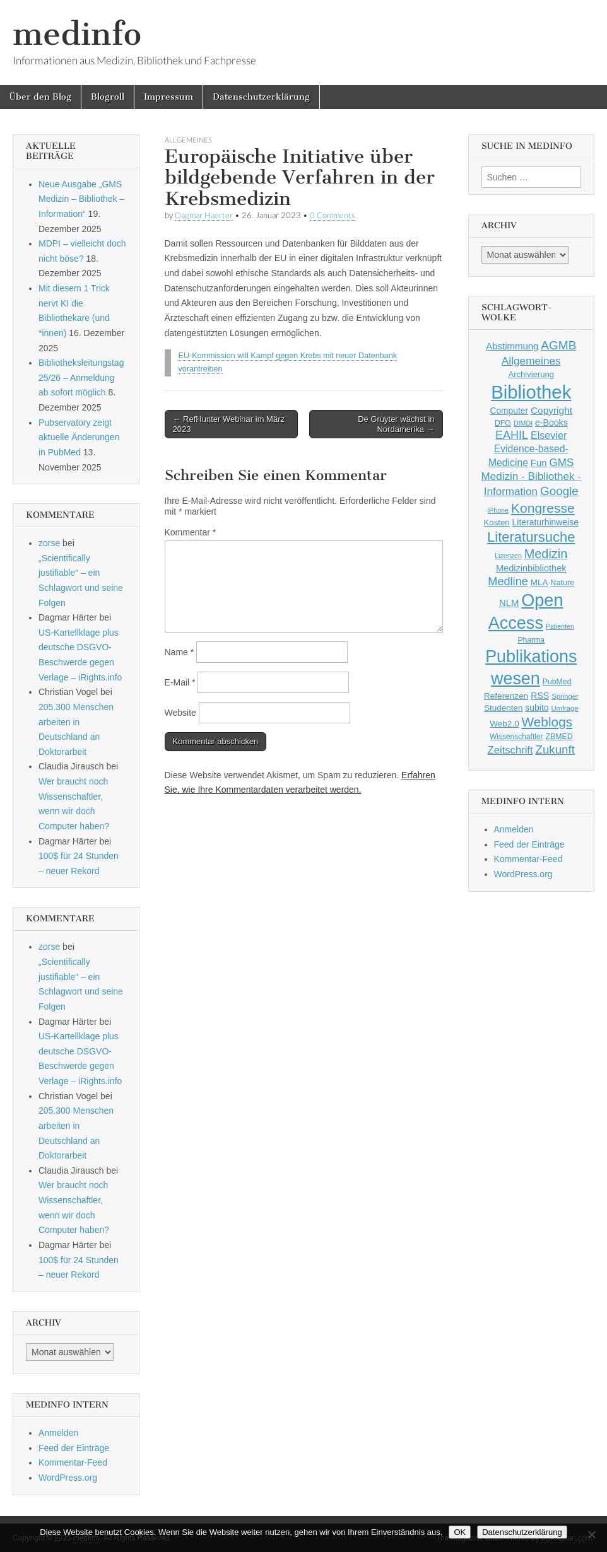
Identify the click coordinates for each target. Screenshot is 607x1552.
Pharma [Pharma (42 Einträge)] (531, 640)
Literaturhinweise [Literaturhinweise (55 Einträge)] (545, 522)
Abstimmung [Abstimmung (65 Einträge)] (512, 346)
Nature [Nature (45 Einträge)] (562, 582)
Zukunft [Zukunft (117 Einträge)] (555, 749)
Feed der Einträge (73, 1448)
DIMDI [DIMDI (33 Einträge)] (523, 423)
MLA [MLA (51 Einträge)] (539, 582)
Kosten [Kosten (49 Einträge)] (497, 522)
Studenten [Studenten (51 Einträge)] (503, 708)
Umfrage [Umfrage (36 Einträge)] (564, 708)
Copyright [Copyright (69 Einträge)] (551, 410)
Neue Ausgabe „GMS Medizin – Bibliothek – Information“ (81, 199)
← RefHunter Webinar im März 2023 (229, 424)
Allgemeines (188, 140)
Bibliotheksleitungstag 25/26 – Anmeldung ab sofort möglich (81, 377)
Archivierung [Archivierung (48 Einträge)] (531, 374)
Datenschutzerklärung (261, 96)
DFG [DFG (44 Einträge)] (503, 423)
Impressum (168, 96)
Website (180, 713)
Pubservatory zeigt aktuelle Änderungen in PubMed (78, 437)
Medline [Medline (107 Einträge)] (507, 581)
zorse (49, 543)
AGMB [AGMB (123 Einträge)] (558, 345)
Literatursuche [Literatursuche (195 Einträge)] (531, 537)
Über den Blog (40, 96)
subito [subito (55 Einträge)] (536, 708)
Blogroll (107, 96)
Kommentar (190, 532)
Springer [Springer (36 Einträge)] (565, 696)
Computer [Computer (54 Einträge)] (509, 411)
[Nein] (591, 1534)
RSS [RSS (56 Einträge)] (540, 696)
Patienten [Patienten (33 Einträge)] (560, 626)
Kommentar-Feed (72, 1462)
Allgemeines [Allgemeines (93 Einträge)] (531, 360)
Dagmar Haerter (204, 215)
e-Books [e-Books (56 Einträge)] (551, 422)
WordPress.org (67, 1478)
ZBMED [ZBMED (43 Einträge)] (559, 736)
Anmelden (58, 1433)
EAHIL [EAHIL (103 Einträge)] (511, 435)
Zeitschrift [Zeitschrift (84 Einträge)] (510, 750)
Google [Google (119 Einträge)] (559, 491)
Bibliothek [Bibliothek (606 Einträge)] (531, 392)
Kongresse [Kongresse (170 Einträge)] (543, 508)
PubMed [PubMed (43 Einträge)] (557, 681)
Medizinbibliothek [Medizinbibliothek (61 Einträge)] (531, 568)
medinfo (77, 34)
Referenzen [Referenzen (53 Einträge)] (506, 696)
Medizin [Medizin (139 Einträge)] (546, 554)
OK (460, 1532)
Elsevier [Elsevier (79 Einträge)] (549, 435)
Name (179, 652)
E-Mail (180, 682)
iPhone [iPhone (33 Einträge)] (498, 510)
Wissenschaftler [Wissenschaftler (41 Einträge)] (516, 736)
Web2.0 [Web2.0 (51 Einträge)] (504, 723)
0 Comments (332, 215)
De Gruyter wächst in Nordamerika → (396, 424)
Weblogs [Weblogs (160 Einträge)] (547, 722)
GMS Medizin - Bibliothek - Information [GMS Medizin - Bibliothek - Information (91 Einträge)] (531, 477)
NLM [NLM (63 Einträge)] (509, 603)
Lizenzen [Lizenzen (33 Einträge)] (508, 555)
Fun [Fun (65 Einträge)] (539, 462)
